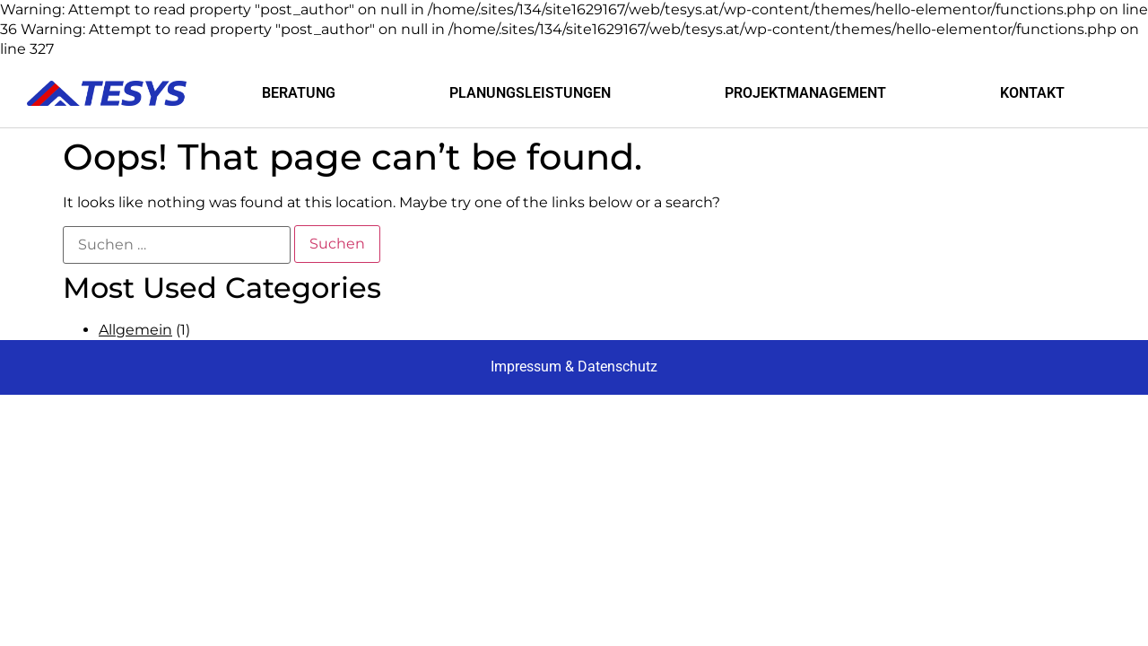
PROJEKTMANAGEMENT (805, 92)
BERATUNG (298, 92)
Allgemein (135, 329)
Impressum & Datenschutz (574, 366)
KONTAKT (1032, 92)
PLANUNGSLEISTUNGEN (530, 92)
